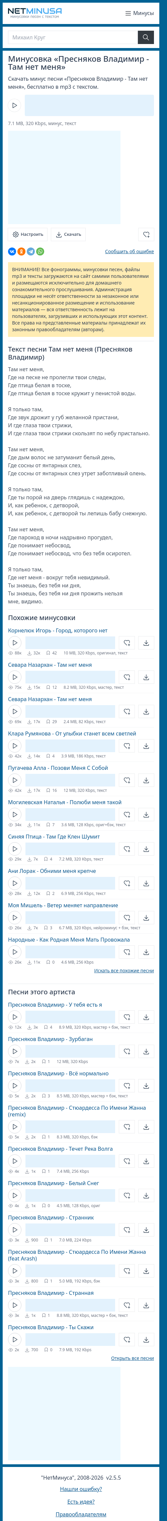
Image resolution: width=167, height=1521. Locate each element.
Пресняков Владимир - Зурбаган (50, 1039)
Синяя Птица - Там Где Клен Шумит (54, 836)
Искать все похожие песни (124, 971)
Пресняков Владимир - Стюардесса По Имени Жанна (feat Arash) (77, 1255)
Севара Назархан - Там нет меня (50, 664)
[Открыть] (146, 642)
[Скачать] (68, 234)
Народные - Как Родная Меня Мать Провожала (69, 939)
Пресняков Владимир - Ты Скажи (51, 1327)
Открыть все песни (132, 1358)
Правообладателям (81, 1514)
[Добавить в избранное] (146, 234)
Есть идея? (81, 1501)
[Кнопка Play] (14, 105)
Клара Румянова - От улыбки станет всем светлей (72, 733)
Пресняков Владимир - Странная (51, 1293)
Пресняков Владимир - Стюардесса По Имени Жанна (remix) (77, 1111)
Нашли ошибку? (81, 1489)
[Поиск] (73, 37)
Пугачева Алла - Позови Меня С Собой (58, 768)
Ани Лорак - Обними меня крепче (52, 871)
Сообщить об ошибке (129, 251)
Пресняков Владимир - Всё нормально (58, 1073)
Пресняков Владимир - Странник (51, 1217)
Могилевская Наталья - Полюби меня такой (64, 802)
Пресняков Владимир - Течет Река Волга (60, 1148)
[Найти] (146, 37)
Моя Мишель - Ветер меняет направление (63, 905)
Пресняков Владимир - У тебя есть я (55, 1004)
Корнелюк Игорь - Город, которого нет (57, 630)
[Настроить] (27, 234)
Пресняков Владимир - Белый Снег (53, 1183)
